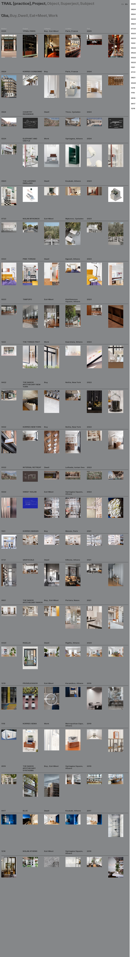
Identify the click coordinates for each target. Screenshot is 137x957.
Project (39, 3)
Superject (70, 3)
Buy (14, 15)
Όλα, (5, 15)
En (122, 4)
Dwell (23, 15)
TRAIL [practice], (16, 3)
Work (53, 15)
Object (54, 3)
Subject (87, 3)
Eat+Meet (38, 15)
